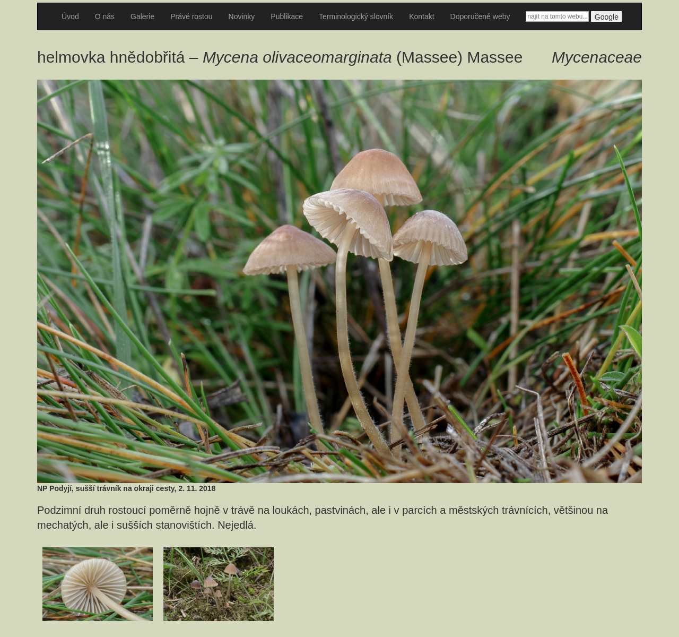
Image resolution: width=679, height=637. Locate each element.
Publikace (287, 16)
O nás (105, 16)
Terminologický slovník (356, 16)
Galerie (142, 16)
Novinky (242, 16)
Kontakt (421, 16)
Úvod (70, 16)
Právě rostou (191, 16)
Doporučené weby (480, 16)
